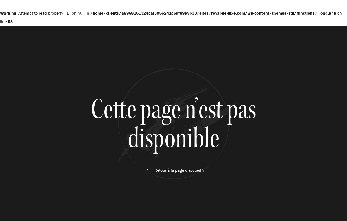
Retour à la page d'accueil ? (179, 170)
